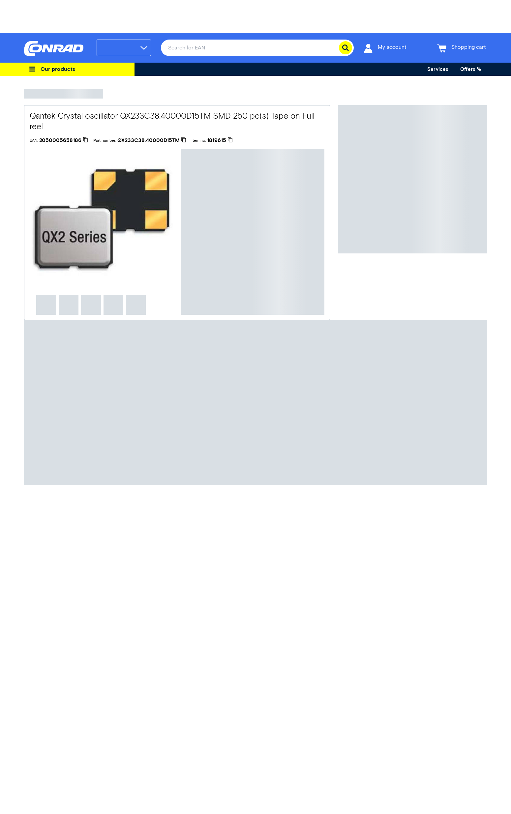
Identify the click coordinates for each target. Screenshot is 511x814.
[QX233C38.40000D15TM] (151, 140)
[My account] (385, 48)
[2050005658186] (63, 140)
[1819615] (220, 140)
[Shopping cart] (461, 48)
